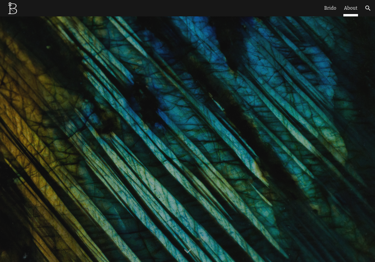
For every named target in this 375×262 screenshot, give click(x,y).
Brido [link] (330, 8)
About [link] (350, 8)
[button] (368, 8)
